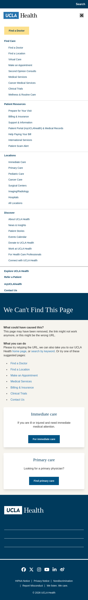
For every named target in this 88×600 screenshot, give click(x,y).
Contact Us (10, 290)
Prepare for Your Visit (20, 110)
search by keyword (43, 351)
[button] (44, 271)
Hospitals (13, 197)
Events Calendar (17, 237)
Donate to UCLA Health (21, 242)
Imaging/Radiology (18, 191)
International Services (20, 140)
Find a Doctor (15, 47)
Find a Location (16, 53)
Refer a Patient (12, 277)
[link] (23, 569)
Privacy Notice (41, 580)
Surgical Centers (17, 185)
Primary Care (15, 167)
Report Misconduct (32, 585)
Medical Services (17, 77)
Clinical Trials (15, 88)
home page (19, 351)
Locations (10, 155)
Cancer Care (15, 179)
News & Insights (17, 225)
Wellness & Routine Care (22, 94)
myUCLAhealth (13, 284)
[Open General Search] (79, 4)
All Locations (15, 203)
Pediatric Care (16, 173)
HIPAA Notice (22, 580)
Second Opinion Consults (22, 71)
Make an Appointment (20, 65)
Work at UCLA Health (20, 248)
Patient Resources (15, 104)
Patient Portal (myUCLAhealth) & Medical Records (35, 128)
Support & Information (20, 122)
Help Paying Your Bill (19, 134)
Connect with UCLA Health (23, 260)
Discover (9, 212)
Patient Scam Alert (18, 146)
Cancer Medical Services (22, 82)
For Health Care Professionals (24, 254)
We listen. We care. (57, 585)
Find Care (10, 41)
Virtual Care (14, 59)
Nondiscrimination (63, 580)
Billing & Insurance (18, 116)
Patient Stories (16, 231)
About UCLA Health (19, 219)
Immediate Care (17, 162)
